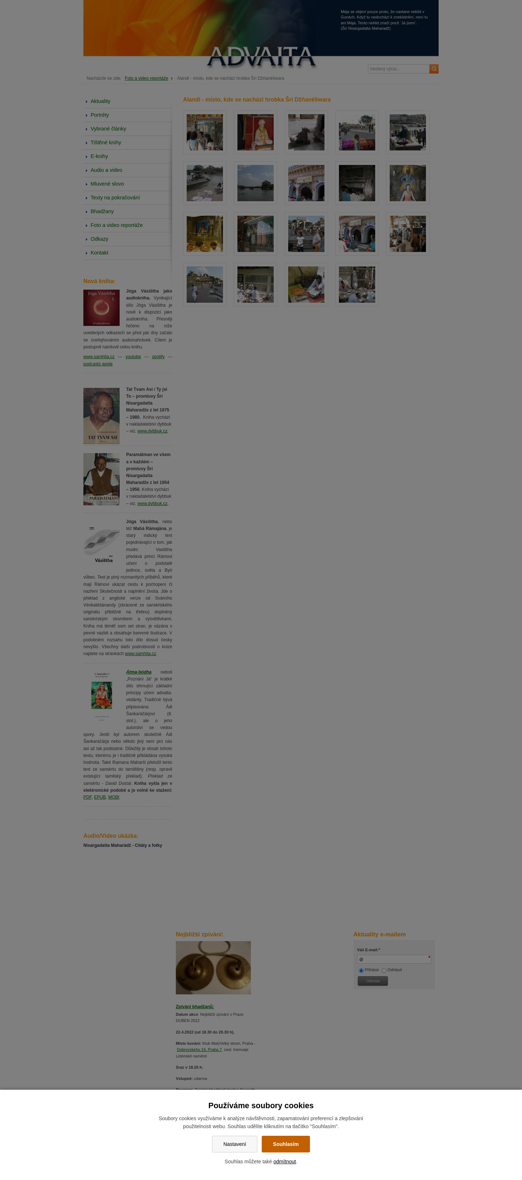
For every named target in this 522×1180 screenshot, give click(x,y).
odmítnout (284, 1161)
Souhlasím (286, 1144)
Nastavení (234, 1144)
